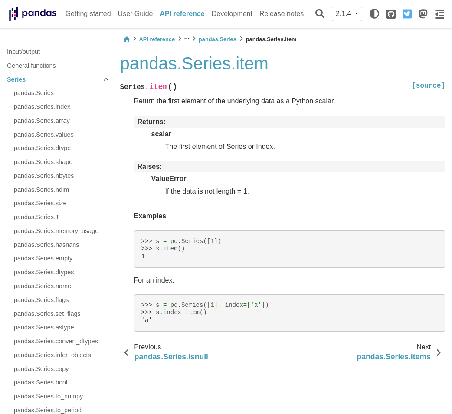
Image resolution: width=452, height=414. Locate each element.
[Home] (127, 39)
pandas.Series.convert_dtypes (56, 341)
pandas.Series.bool (40, 382)
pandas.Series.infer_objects (52, 355)
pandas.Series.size (40, 203)
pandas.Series (34, 92)
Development (232, 13)
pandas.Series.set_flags (47, 313)
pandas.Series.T (36, 217)
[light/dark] (374, 14)
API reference (182, 13)
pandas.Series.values (44, 134)
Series (16, 79)
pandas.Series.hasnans (46, 244)
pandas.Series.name (42, 286)
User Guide (135, 13)
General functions (31, 65)
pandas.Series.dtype (42, 148)
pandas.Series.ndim (41, 189)
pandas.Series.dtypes (44, 272)
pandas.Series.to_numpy (48, 396)
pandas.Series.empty (43, 258)
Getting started (88, 13)
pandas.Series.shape (43, 161)
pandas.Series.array (42, 120)
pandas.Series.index (42, 106)
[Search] (320, 14)
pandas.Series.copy (41, 368)
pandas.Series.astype (44, 327)
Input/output (23, 51)
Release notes (281, 13)
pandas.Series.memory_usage (56, 230)
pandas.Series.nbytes (44, 175)
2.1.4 (344, 13)
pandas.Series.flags (41, 299)
